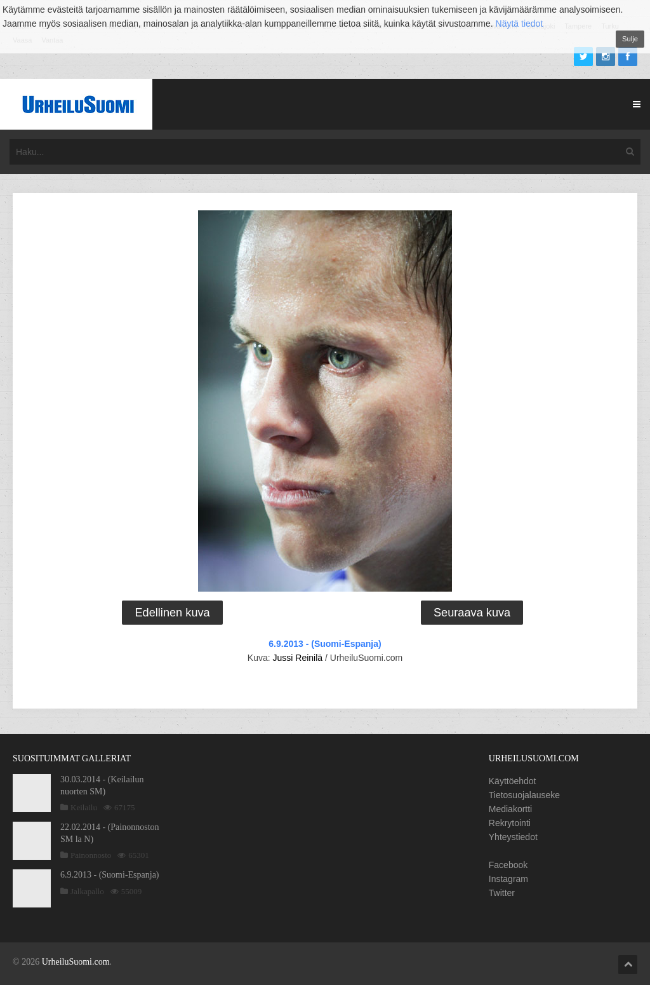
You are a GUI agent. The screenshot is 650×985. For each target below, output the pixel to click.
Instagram (508, 879)
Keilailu (83, 807)
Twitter (502, 893)
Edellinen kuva (172, 612)
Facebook (508, 865)
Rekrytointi (510, 823)
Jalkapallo (87, 891)
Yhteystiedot (513, 837)
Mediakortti (510, 809)
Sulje (630, 39)
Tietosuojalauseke (524, 795)
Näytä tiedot (519, 23)
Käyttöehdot (512, 781)
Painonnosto (90, 855)
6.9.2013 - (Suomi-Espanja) (325, 644)
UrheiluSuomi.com (76, 962)
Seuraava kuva (472, 612)
